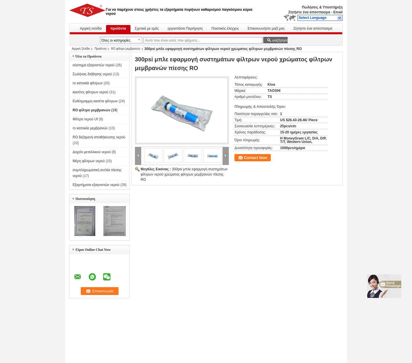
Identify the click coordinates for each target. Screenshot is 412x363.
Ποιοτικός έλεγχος (225, 28)
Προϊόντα (100, 48)
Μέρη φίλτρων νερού (89, 161)
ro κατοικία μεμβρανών (90, 128)
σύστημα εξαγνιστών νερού (93, 65)
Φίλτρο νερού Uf (85, 119)
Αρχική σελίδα (91, 28)
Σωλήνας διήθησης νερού (92, 74)
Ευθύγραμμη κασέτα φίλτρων (95, 101)
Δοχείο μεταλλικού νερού (92, 152)
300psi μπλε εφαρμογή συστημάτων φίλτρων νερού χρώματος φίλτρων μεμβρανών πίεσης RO (184, 174)
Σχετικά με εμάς (147, 28)
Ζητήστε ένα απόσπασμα (309, 12)
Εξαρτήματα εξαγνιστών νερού (96, 185)
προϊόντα (118, 28)
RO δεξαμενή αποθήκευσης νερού (99, 137)
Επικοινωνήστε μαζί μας (266, 28)
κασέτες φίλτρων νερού (90, 92)
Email (338, 12)
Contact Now (255, 157)
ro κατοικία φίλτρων (88, 83)
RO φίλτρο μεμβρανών (125, 48)
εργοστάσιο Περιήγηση (185, 28)
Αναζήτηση (279, 40)
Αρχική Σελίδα (81, 48)
